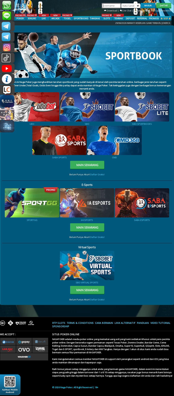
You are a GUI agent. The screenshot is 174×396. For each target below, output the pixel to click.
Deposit (130, 18)
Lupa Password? (162, 10)
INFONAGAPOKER (7, 79)
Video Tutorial (160, 323)
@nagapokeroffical (7, 58)
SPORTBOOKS (81, 18)
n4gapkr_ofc (7, 47)
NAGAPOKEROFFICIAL (7, 68)
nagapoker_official (7, 16)
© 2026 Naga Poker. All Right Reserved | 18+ (75, 387)
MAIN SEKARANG (87, 165)
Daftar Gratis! (97, 174)
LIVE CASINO (43, 18)
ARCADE (55, 17)
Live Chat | (127, 10)
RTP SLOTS (58, 323)
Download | (111, 10)
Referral (142, 18)
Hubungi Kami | (143, 10)
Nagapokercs (7, 37)
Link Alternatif (124, 323)
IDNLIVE (32, 17)
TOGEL (67, 17)
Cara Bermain (104, 323)
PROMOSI (154, 18)
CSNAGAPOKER (7, 26)
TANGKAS (95, 18)
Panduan (143, 323)
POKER (20, 17)
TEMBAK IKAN (118, 18)
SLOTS (107, 17)
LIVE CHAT (7, 89)
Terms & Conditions (80, 323)
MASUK (148, 5)
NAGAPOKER (58, 339)
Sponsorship (60, 326)
